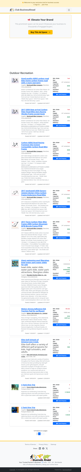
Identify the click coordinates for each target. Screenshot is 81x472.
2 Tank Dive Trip (28, 407)
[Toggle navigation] (68, 10)
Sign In (36, 5)
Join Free (45, 5)
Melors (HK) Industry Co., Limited (37, 313)
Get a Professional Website (32, 464)
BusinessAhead (67, 469)
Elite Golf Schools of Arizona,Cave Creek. (30, 340)
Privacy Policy (43, 444)
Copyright (12, 469)
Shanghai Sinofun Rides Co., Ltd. (37, 275)
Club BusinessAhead (22, 10)
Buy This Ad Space (40, 32)
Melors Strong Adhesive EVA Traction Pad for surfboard (33, 310)
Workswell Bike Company (34, 85)
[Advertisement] (40, 54)
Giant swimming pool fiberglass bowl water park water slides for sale (35, 262)
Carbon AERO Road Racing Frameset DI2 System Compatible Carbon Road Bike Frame (34, 145)
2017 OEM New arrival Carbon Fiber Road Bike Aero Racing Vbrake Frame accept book (34, 111)
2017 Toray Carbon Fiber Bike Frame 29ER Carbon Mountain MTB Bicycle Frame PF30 (34, 224)
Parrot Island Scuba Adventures (36, 387)
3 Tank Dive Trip (28, 385)
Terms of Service (30, 444)
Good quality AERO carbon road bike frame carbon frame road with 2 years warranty (35, 80)
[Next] (44, 433)
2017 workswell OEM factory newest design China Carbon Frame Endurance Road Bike (33, 192)
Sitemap (53, 444)
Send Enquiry (61, 94)
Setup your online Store (50, 464)
